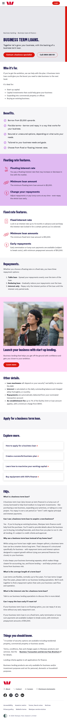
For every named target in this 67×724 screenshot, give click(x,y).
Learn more (11, 364)
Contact (17, 689)
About (6, 689)
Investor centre (20, 705)
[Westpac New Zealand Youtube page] (16, 695)
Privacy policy (8, 709)
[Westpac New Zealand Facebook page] (5, 695)
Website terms (21, 709)
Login (56, 3)
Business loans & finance (27, 33)
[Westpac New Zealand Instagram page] (11, 695)
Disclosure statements (45, 689)
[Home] (10, 3)
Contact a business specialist (19, 55)
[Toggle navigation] (3, 3)
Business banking (9, 33)
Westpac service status (37, 709)
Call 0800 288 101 (47, 55)
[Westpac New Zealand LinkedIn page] (22, 695)
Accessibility (8, 705)
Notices (48, 705)
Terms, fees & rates (36, 705)
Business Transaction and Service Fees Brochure (39, 652)
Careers (29, 689)
